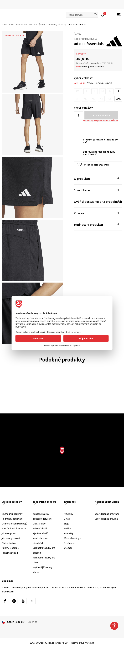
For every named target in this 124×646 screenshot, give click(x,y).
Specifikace (96, 190)
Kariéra (67, 528)
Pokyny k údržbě (10, 547)
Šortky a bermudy (48, 24)
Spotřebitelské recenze (14, 528)
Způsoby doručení (42, 518)
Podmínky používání (12, 518)
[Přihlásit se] (103, 14)
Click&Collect (39, 523)
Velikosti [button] (92, 83)
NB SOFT (66, 642)
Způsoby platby (41, 513)
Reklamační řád (10, 552)
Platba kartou (9, 543)
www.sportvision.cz (45, 642)
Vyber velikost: (83, 78)
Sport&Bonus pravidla (106, 518)
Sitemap (68, 547)
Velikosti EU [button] (80, 83)
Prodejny (68, 513)
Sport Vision (8, 24)
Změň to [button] (32, 621)
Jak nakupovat (9, 533)
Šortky (62, 24)
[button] (82, 15)
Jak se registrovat (11, 538)
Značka (96, 213)
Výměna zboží (40, 533)
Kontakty (68, 533)
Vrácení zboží (40, 528)
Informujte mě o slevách (92, 66)
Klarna (36, 572)
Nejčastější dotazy (42, 567)
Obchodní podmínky (12, 513)
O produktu (96, 178)
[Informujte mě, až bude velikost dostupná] (78, 91)
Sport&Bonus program (107, 513)
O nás (67, 518)
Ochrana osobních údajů (14, 523)
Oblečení (32, 24)
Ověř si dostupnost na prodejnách (98, 201)
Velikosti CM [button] (105, 83)
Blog (66, 523)
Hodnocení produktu (96, 224)
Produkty (21, 24)
